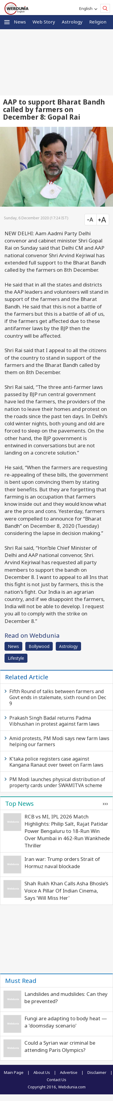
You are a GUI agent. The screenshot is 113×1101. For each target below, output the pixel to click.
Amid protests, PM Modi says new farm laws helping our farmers (59, 741)
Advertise (68, 1072)
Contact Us (56, 1079)
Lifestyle (16, 658)
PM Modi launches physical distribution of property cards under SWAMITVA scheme (57, 782)
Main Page (14, 1072)
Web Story (44, 22)
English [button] (86, 8)
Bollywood (39, 646)
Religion (97, 22)
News (20, 22)
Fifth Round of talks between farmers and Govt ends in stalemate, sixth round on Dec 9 (57, 697)
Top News (19, 803)
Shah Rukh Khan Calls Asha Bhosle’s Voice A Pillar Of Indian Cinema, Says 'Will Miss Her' (66, 890)
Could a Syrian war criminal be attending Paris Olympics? (59, 1046)
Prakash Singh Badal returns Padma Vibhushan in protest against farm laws (54, 721)
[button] (7, 22)
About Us (41, 1072)
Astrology (72, 22)
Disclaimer (96, 1072)
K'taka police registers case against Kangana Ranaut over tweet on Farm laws (56, 761)
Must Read (20, 980)
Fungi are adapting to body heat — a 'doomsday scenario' (65, 1022)
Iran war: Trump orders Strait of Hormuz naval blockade (62, 862)
